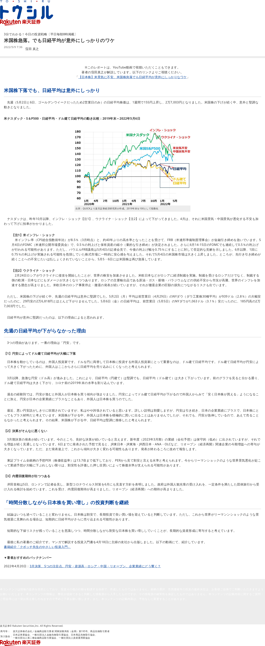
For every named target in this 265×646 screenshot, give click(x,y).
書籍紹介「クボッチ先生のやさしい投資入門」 (37, 547)
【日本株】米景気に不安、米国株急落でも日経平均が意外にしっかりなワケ (132, 77)
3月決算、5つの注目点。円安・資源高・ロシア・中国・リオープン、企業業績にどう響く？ (95, 566)
